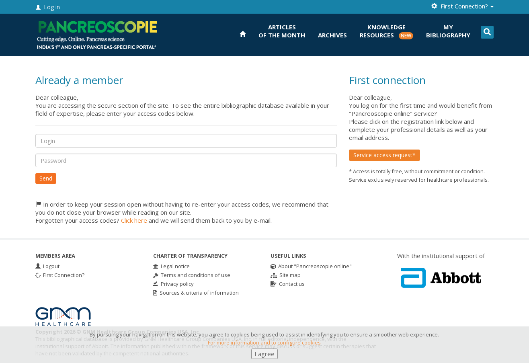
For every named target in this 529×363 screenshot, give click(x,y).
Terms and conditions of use (191, 275)
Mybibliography (448, 31)
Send (45, 178)
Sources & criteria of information (196, 292)
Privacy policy (173, 283)
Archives (332, 35)
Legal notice (171, 266)
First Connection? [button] (462, 6)
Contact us (288, 283)
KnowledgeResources (386, 31)
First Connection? (59, 275)
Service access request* (384, 155)
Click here (134, 220)
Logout (47, 266)
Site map (286, 275)
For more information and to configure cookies (264, 349)
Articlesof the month (281, 31)
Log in (48, 7)
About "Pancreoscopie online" (311, 266)
